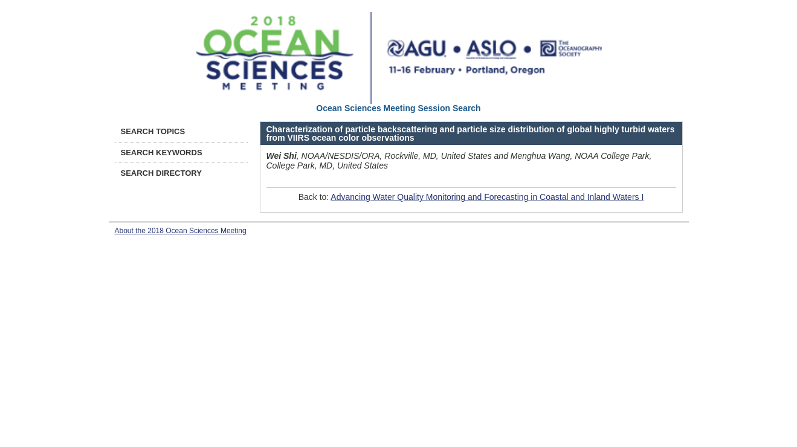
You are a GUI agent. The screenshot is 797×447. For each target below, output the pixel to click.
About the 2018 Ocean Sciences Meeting (181, 231)
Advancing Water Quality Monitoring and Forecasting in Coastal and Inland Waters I (487, 197)
